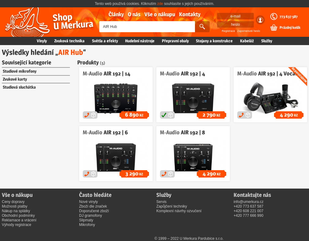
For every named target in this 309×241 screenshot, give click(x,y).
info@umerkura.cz (249, 202)
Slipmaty (86, 220)
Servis (161, 202)
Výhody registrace (16, 225)
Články (116, 14)
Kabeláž (247, 40)
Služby (266, 40)
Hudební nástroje (139, 40)
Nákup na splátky (16, 211)
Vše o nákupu (159, 14)
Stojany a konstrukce (214, 40)
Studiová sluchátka (19, 87)
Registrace (228, 31)
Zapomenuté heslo (248, 31)
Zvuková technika (69, 40)
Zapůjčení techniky (171, 206)
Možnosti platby (14, 206)
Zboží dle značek (93, 206)
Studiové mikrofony (19, 71)
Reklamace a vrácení (19, 220)
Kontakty (189, 14)
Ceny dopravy (13, 202)
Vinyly (42, 40)
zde (160, 4)
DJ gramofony (90, 215)
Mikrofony (87, 225)
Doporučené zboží (94, 211)
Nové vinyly (88, 202)
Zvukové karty (15, 79)
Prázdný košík (290, 27)
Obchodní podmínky (18, 215)
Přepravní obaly (175, 40)
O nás (134, 14)
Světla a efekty (105, 40)
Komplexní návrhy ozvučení (178, 211)
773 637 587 (289, 16)
